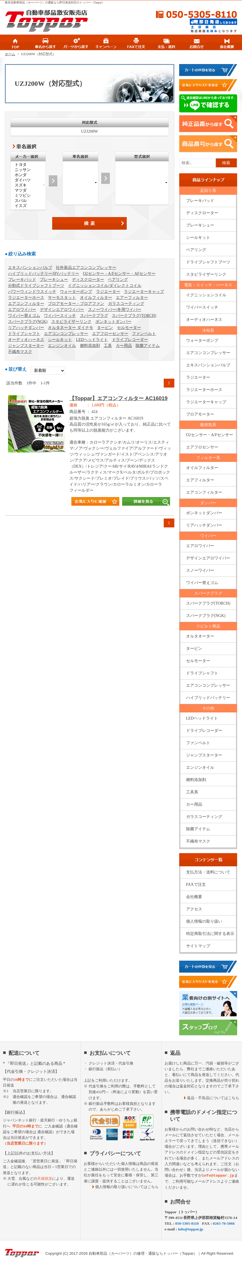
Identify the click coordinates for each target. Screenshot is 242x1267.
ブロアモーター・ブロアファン (76, 303)
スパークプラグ (94, 315)
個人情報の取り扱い (204, 921)
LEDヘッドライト (92, 339)
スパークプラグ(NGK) (28, 321)
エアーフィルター (132, 297)
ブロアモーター (200, 414)
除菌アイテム (148, 345)
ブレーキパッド (22, 279)
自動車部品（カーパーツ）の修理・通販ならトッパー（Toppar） (143, 1253)
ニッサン (28, 169)
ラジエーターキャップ (144, 291)
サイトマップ (198, 946)
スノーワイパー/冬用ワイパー (114, 309)
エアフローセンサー (110, 333)
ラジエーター (108, 291)
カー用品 (124, 345)
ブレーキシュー (54, 279)
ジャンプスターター (26, 345)
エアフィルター (200, 480)
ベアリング (118, 279)
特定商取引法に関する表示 (210, 934)
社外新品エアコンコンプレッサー (86, 267)
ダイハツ (28, 180)
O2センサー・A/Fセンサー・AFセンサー (119, 273)
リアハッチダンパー (26, 327)
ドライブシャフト (24, 333)
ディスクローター (88, 279)
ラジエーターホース (26, 297)
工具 (108, 345)
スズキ (28, 185)
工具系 (192, 792)
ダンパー (208, 503)
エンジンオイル (62, 345)
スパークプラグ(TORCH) (134, 315)
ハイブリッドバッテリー (208, 698)
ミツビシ (28, 195)
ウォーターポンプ (76, 291)
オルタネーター (200, 636)
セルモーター (129, 327)
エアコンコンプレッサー (66, 333)
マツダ (28, 190)
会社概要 (194, 897)
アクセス (194, 909)
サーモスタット (62, 297)
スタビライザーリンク (71, 321)
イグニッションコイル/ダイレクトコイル (104, 285)
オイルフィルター (96, 297)
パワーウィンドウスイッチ (32, 291)
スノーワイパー (200, 570)
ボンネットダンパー (113, 321)
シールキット (60, 339)
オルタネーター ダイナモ (70, 327)
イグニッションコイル (206, 295)
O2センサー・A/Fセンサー (209, 435)
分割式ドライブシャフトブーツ (36, 285)
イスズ (28, 205)
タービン (105, 327)
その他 (208, 708)
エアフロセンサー (202, 447)
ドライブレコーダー (130, 339)
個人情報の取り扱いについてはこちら (127, 1187)
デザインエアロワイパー (62, 309)
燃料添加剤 (90, 345)
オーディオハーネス (26, 339)
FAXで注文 (196, 884)
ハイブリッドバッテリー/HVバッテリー (43, 273)
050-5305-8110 (184, 15)
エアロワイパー (22, 309)
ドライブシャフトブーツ (208, 262)
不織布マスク (20, 351)
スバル (28, 200)
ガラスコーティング (126, 303)
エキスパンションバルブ (30, 267)
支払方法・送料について (208, 872)
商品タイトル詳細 (89, 453)
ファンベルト (144, 333)
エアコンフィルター (26, 303)
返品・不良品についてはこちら (213, 1098)
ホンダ (28, 175)
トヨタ (28, 164)
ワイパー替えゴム (24, 315)
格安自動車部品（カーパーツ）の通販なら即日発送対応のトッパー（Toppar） (55, 2)
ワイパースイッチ (60, 315)
